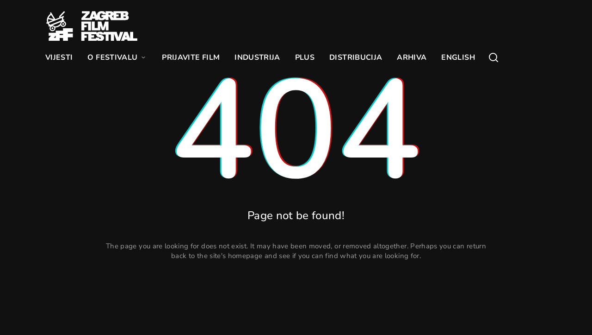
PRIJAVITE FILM (191, 57)
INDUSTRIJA (257, 57)
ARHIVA (411, 57)
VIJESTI (59, 57)
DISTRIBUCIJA (355, 57)
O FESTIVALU (117, 57)
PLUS (304, 57)
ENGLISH (458, 57)
